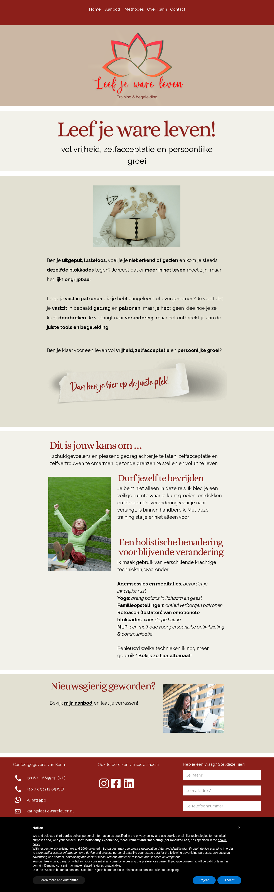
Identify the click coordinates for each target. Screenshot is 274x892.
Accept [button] (229, 880)
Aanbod (112, 9)
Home (95, 9)
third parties (108, 848)
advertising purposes (197, 852)
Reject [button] (204, 880)
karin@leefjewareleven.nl (50, 811)
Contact (177, 9)
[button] (239, 827)
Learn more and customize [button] (59, 880)
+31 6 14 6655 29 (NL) (46, 778)
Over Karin (157, 9)
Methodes (134, 9)
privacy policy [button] (145, 835)
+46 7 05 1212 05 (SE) (45, 789)
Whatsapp (36, 800)
